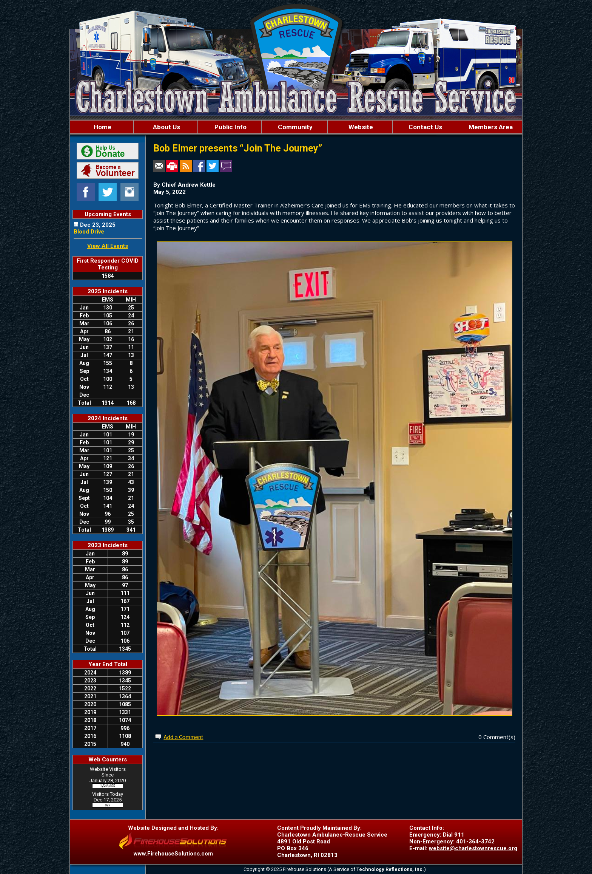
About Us (165, 127)
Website (360, 127)
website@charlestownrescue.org (473, 848)
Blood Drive (89, 231)
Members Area (490, 127)
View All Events (107, 246)
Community (294, 127)
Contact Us (424, 127)
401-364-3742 (475, 841)
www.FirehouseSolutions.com (173, 853)
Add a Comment (183, 737)
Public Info (230, 127)
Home (101, 127)
